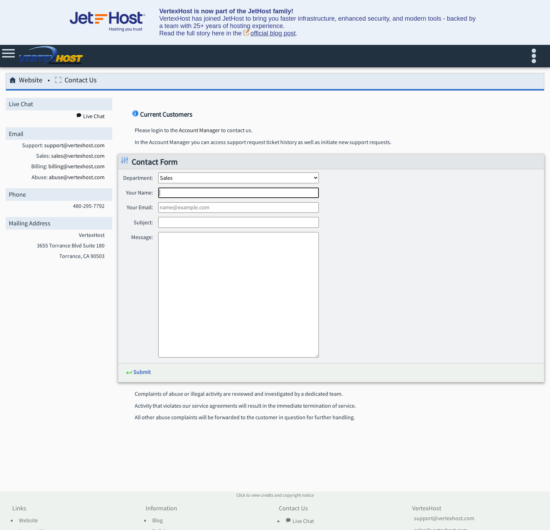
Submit (138, 372)
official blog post (269, 33)
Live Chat (300, 520)
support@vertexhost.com (74, 145)
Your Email (139, 207)
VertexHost (426, 508)
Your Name (139, 192)
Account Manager (199, 130)
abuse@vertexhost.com (77, 177)
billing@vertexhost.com (76, 166)
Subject (143, 222)
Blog (157, 520)
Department (137, 177)
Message (141, 236)
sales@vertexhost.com (78, 156)
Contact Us (75, 81)
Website (25, 81)
